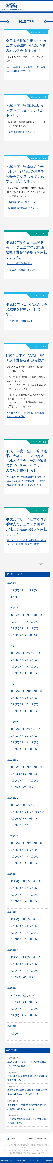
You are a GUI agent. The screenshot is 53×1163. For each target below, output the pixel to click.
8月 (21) (24, 736)
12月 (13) (15, 653)
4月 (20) (34, 932)
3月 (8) (14, 977)
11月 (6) (26, 957)
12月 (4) (15, 805)
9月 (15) (15, 850)
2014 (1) (11, 1026)
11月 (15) (25, 805)
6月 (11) (15, 932)
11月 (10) (25, 919)
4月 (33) (34, 704)
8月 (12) (23, 774)
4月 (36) (34, 628)
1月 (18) (33, 901)
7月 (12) (33, 1002)
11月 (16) (25, 881)
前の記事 (39, 563)
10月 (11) (36, 805)
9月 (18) (15, 660)
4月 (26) (34, 666)
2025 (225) (12, 607)
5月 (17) (24, 1008)
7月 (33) (34, 698)
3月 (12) (15, 939)
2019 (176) (12, 835)
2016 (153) (12, 950)
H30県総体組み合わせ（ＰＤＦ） (24, 202)
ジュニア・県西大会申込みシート (24, 270)
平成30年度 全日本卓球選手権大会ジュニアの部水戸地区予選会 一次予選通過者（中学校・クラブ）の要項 (26, 481)
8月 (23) (24, 812)
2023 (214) (12, 683)
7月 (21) (34, 736)
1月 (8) (30, 977)
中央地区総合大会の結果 (19, 321)
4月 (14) (34, 894)
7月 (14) (34, 850)
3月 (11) (24, 590)
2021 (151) (12, 760)
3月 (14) (15, 635)
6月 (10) (15, 894)
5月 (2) (14, 818)
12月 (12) (15, 615)
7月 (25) (34, 621)
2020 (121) (12, 798)
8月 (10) (24, 850)
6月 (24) (15, 628)
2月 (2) (23, 635)
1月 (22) (33, 635)
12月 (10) (15, 691)
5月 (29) (24, 666)
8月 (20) (24, 660)
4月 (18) (34, 856)
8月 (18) (24, 698)
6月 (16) (15, 666)
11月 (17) (26, 767)
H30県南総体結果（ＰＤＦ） (21, 132)
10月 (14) (37, 843)
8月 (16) (24, 621)
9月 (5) (14, 774)
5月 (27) (24, 704)
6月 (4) (41, 812)
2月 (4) (23, 901)
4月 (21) (34, 780)
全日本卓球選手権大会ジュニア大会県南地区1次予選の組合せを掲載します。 (26, 45)
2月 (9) (23, 863)
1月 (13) (33, 673)
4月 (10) (23, 818)
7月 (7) (33, 812)
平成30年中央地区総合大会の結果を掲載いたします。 (26, 309)
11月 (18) (26, 843)
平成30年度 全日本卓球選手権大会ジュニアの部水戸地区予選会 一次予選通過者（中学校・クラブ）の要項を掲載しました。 (26, 460)
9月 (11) (15, 812)
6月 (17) (15, 742)
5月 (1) (14, 1033)
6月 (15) (15, 856)
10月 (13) (36, 653)
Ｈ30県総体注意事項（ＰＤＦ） (23, 208)
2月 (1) (22, 787)
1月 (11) (33, 749)
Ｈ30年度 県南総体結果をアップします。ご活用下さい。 (25, 110)
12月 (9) (15, 881)
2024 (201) (12, 645)
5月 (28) (24, 932)
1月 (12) (15, 597)
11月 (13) (26, 615)
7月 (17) (34, 888)
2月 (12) (15, 825)
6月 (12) (15, 1008)
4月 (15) (15, 590)
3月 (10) (33, 818)
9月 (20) (15, 621)
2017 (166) (12, 912)
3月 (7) (14, 787)
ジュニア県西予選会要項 (19, 263)
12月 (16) (15, 843)
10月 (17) (37, 691)
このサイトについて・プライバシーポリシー (28, 1139)
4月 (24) (34, 742)
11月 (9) (26, 653)
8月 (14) (24, 926)
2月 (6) (23, 749)
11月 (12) (26, 691)
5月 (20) (24, 742)
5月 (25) (24, 628)
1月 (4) (30, 787)
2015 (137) (12, 988)
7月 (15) (34, 926)
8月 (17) (24, 888)
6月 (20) (15, 704)
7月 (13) (33, 774)
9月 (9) (14, 1002)
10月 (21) (36, 919)
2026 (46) (12, 583)
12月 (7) (15, 919)
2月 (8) (33, 590)
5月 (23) (24, 894)
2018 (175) (12, 874)
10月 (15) (37, 767)
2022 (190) (12, 721)
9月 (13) (15, 698)
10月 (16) (37, 615)
